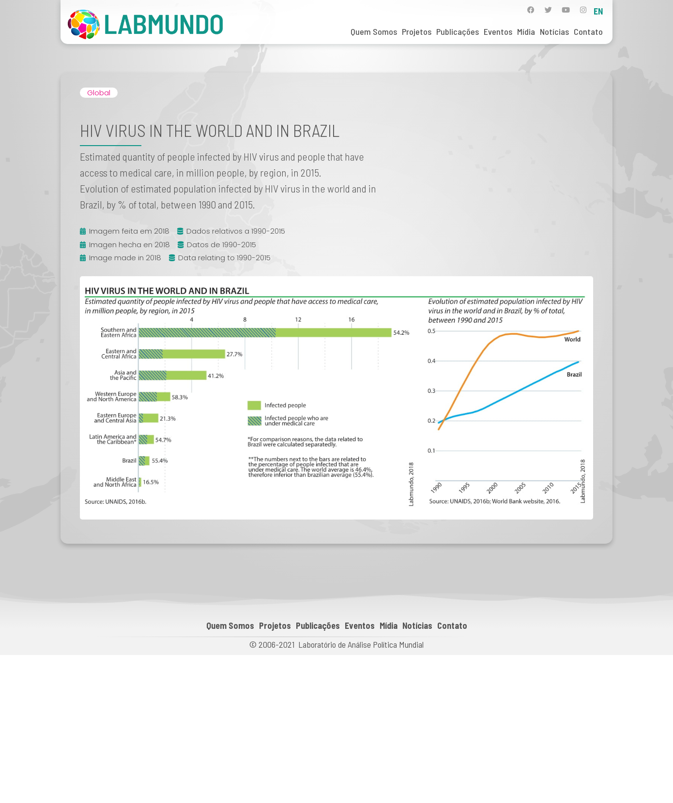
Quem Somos (374, 31)
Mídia (526, 31)
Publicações (457, 31)
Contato (588, 31)
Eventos (498, 31)
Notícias (554, 31)
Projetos (416, 31)
